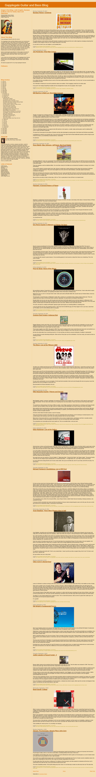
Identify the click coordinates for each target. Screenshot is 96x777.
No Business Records (5, 172)
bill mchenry (62, 263)
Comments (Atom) (43, 774)
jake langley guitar (60, 464)
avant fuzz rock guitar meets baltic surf (67, 557)
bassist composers (56, 263)
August (4, 119)
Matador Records (4, 170)
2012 (3, 129)
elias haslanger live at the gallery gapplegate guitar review (46, 464)
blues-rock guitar (39, 601)
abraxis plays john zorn (40, 767)
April (4, 123)
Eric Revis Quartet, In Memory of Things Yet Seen (50, 225)
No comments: (53, 46)
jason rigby (71, 424)
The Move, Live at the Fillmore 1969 (45, 345)
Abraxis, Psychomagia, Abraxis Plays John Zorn (49, 731)
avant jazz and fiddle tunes (40, 180)
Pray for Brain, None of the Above (44, 269)
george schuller (43, 424)
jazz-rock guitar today (39, 650)
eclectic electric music (78, 557)
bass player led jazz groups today (41, 506)
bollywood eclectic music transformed (42, 47)
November (5, 95)
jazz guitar (73, 180)
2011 (3, 130)
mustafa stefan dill (57, 310)
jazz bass (49, 506)
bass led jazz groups (48, 263)
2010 (3, 132)
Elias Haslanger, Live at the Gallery (45, 429)
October (5, 96)
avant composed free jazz (40, 263)
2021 (3, 84)
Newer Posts (36, 771)
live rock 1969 (49, 387)
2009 (3, 133)
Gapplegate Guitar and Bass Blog (26, 5)
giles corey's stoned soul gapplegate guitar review (50, 601)
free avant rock (65, 140)
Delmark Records (4, 166)
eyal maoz (83, 767)
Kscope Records (4, 169)
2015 (3, 91)
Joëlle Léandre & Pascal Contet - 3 (45, 655)
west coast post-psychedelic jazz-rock (70, 650)
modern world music (39, 340)
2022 (3, 82)
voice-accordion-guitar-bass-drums (72, 726)
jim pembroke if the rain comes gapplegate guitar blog (45, 88)
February (5, 126)
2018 (3, 87)
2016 (3, 90)
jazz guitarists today (77, 424)
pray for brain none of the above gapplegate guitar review (84, 310)
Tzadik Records (4, 174)
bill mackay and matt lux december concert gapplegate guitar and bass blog (49, 140)
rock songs (57, 88)
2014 (3, 92)
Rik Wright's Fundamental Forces (44, 606)
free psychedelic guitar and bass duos (75, 140)
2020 (3, 85)
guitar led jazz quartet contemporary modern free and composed (58, 424)
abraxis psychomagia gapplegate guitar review (52, 767)
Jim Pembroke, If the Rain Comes (44, 52)
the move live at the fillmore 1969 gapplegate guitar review (72, 387)
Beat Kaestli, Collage (40, 689)
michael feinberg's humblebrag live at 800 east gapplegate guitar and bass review (72, 506)
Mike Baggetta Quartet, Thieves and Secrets (48, 392)
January (5, 127)
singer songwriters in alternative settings (66, 88)
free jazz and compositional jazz (79, 220)
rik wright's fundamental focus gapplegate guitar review (53, 650)
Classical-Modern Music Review (7, 15)
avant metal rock (69, 767)
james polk (65, 464)
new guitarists (63, 310)
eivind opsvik (38, 424)
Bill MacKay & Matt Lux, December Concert (48, 93)
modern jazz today (90, 506)
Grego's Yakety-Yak (5, 17)
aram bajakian (63, 767)
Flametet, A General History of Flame (45, 185)
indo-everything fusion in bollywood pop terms (75, 47)
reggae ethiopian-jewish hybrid (48, 340)
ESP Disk (3, 167)
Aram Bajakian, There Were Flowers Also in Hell (49, 511)
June (4, 121)
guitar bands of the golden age (41, 387)
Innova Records (4, 168)
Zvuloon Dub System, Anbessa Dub (45, 315)
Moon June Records (5, 171)
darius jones (71, 263)
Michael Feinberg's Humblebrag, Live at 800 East (50, 469)
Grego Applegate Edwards (12, 138)
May (4, 122)
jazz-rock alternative (86, 557)
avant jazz (37, 220)
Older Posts (92, 771)
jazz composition (54, 506)
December (5, 93)
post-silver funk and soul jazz (82, 464)
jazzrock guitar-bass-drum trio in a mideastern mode (45, 310)
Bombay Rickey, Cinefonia (42, 13)
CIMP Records (4, 165)
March (4, 124)
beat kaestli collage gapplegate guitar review (43, 726)
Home (64, 771)
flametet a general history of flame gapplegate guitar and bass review (62, 220)
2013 (3, 128)
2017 (3, 89)
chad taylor (66, 263)
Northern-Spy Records (5, 173)
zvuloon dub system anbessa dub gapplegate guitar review (64, 340)
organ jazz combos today (71, 464)
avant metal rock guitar (77, 767)
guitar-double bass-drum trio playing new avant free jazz (61, 180)
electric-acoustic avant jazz (44, 220)
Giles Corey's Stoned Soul (42, 562)
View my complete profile (6, 160)
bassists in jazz (48, 180)
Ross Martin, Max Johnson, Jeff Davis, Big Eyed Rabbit (52, 145)
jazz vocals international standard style (58, 726)
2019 (3, 86)
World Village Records (5, 175)
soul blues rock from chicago (65, 601)
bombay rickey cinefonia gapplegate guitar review (58, 47)
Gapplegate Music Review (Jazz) (7, 16)
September (5, 97)
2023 (3, 81)
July (4, 120)
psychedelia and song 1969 (57, 387)
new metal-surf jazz (70, 310)
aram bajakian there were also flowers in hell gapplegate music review (48, 557)
